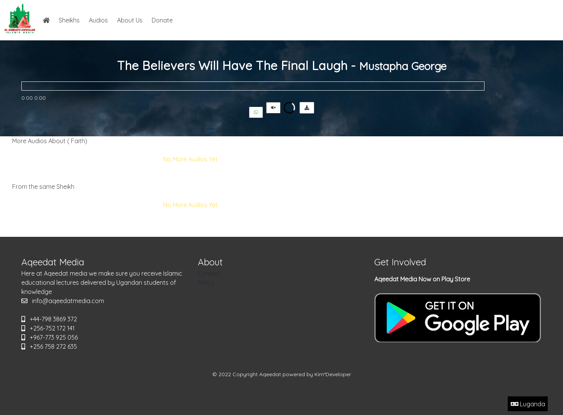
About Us (130, 20)
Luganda (528, 404)
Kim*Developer (332, 374)
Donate (162, 20)
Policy (206, 282)
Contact (209, 273)
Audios (98, 20)
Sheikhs (69, 20)
